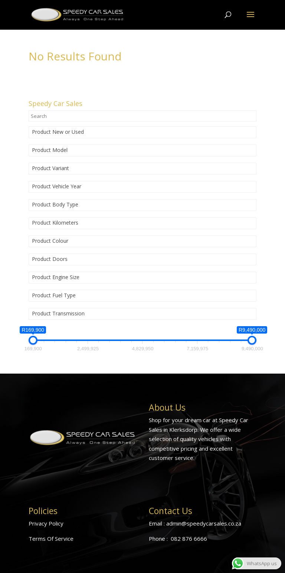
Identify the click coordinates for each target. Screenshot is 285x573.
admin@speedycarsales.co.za (203, 523)
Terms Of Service (51, 538)
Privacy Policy (46, 523)
